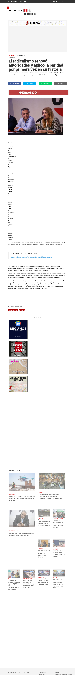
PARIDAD (22, 310)
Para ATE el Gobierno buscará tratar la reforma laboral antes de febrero (58, 523)
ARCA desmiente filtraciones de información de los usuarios (59, 553)
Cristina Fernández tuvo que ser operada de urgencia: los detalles (44, 553)
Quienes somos (14, 672)
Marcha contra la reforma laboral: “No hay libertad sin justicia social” (43, 581)
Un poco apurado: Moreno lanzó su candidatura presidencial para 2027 (21, 534)
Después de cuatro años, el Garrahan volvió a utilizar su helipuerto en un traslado (22, 498)
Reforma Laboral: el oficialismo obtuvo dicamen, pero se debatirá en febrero (28, 583)
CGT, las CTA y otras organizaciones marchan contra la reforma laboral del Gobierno (58, 583)
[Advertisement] (37, 38)
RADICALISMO (13, 310)
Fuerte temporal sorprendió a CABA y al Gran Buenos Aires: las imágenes (44, 522)
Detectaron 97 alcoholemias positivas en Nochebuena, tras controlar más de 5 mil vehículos (50, 496)
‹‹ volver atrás (37, 317)
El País (26, 672)
